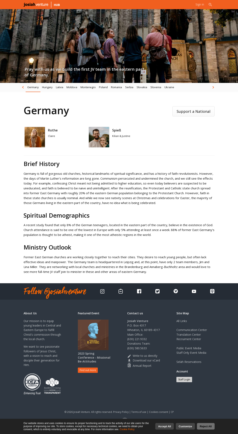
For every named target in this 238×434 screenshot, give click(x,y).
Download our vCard (143, 360)
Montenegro (88, 87)
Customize (185, 427)
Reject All (206, 427)
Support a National (193, 111)
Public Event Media (188, 348)
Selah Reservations (188, 362)
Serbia (129, 87)
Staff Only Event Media (191, 353)
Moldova (71, 87)
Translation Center (188, 334)
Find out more (88, 370)
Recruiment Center (188, 339)
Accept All (164, 427)
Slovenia (155, 87)
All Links (181, 321)
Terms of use (138, 412)
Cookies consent (158, 412)
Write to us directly (142, 356)
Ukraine (169, 87)
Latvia (59, 87)
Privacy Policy (121, 412)
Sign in (199, 4)
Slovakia (142, 87)
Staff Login (184, 379)
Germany (33, 87)
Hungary (47, 87)
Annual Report (139, 366)
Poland (103, 87)
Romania (116, 87)
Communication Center (191, 330)
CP (172, 412)
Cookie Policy (127, 430)
